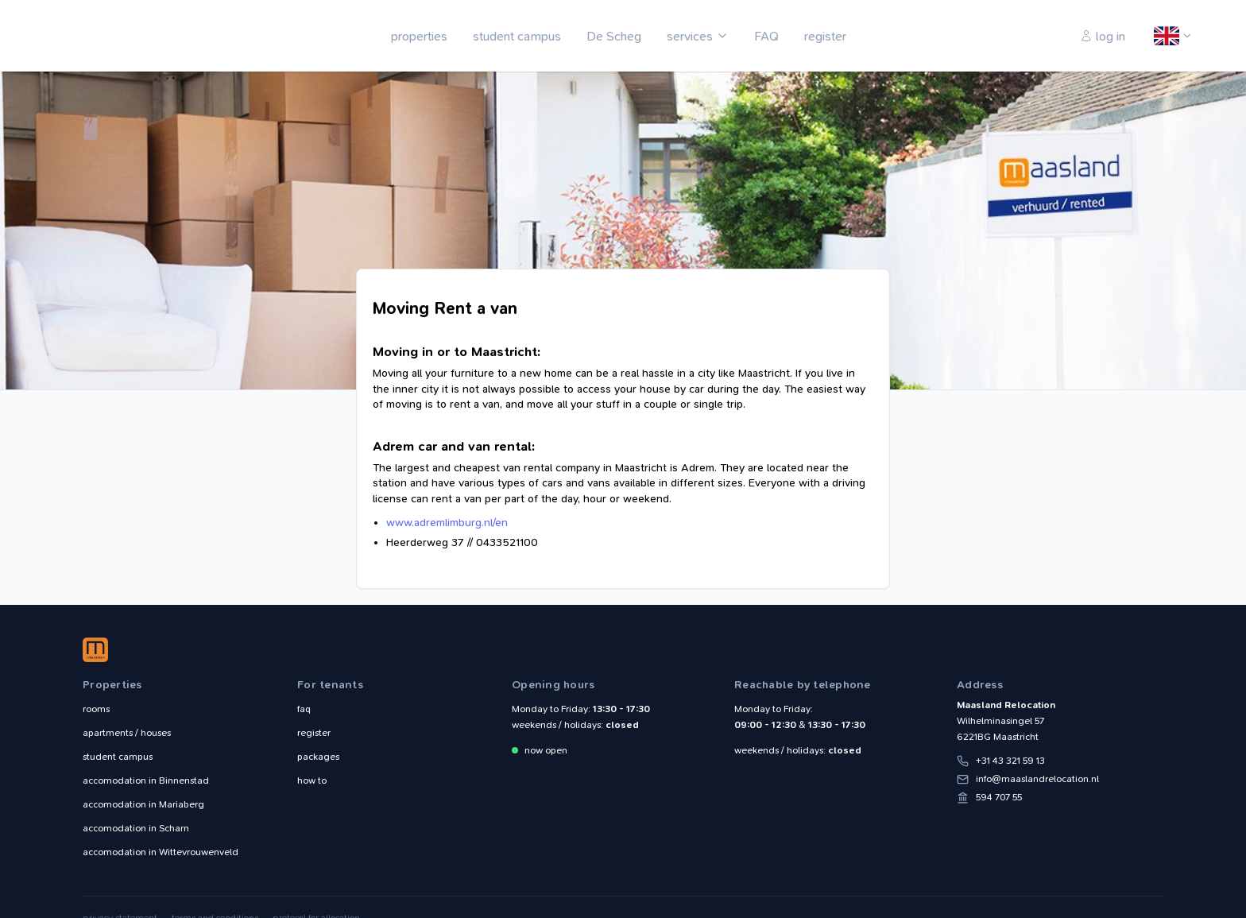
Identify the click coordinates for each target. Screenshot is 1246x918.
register (825, 36)
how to (312, 780)
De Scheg (613, 36)
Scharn (136, 828)
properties (419, 36)
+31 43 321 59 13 (1010, 760)
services (690, 36)
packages (318, 756)
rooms (96, 709)
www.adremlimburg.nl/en (447, 522)
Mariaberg (143, 804)
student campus (517, 36)
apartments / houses (127, 732)
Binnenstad (146, 780)
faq (304, 709)
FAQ (766, 36)
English (1167, 36)
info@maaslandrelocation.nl (1037, 778)
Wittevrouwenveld (160, 852)
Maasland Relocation (118, 35)
